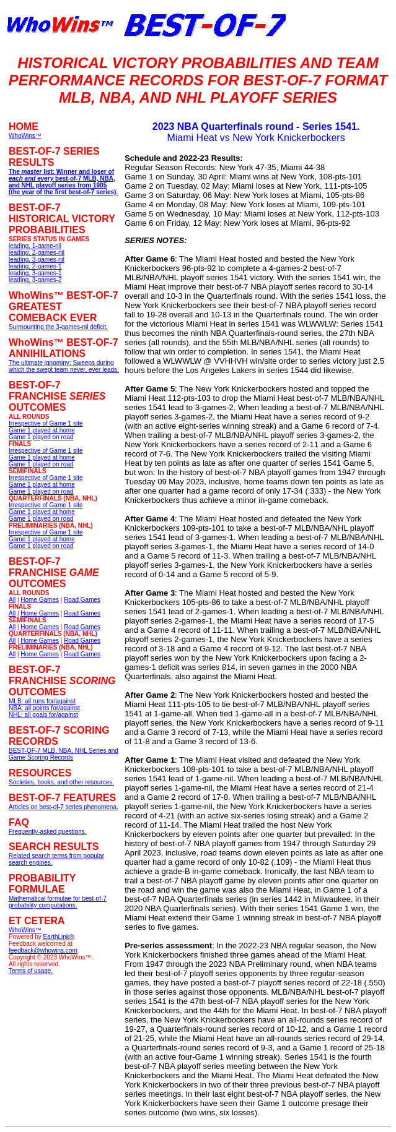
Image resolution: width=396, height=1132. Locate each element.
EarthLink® (58, 936)
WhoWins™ (25, 930)
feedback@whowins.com (43, 950)
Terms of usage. (31, 970)
